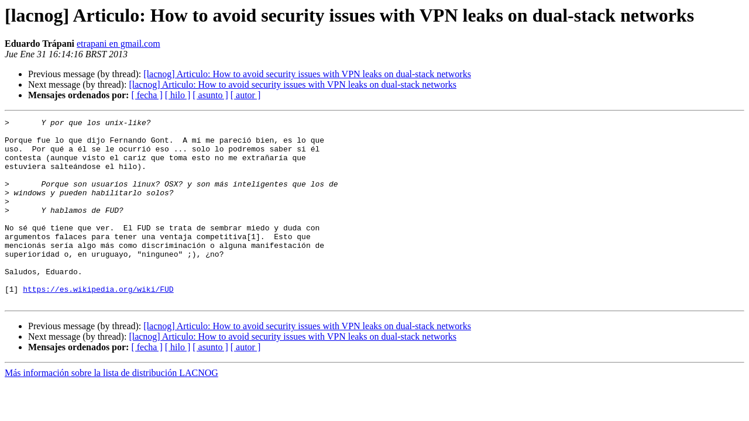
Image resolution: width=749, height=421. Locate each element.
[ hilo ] (178, 95)
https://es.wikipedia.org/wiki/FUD (98, 324)
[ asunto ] (210, 95)
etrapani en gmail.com (118, 44)
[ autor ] (246, 95)
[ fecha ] (146, 95)
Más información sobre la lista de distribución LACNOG (111, 410)
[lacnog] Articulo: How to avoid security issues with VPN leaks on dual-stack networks (307, 74)
